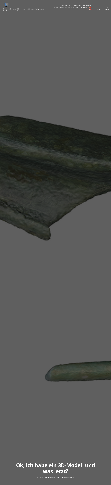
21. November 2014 (53, 477)
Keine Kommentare (68, 477)
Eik (42, 477)
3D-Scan (55, 459)
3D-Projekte (87, 6)
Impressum (83, 8)
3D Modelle (77, 6)
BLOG (70, 6)
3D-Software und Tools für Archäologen (66, 8)
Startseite (64, 6)
